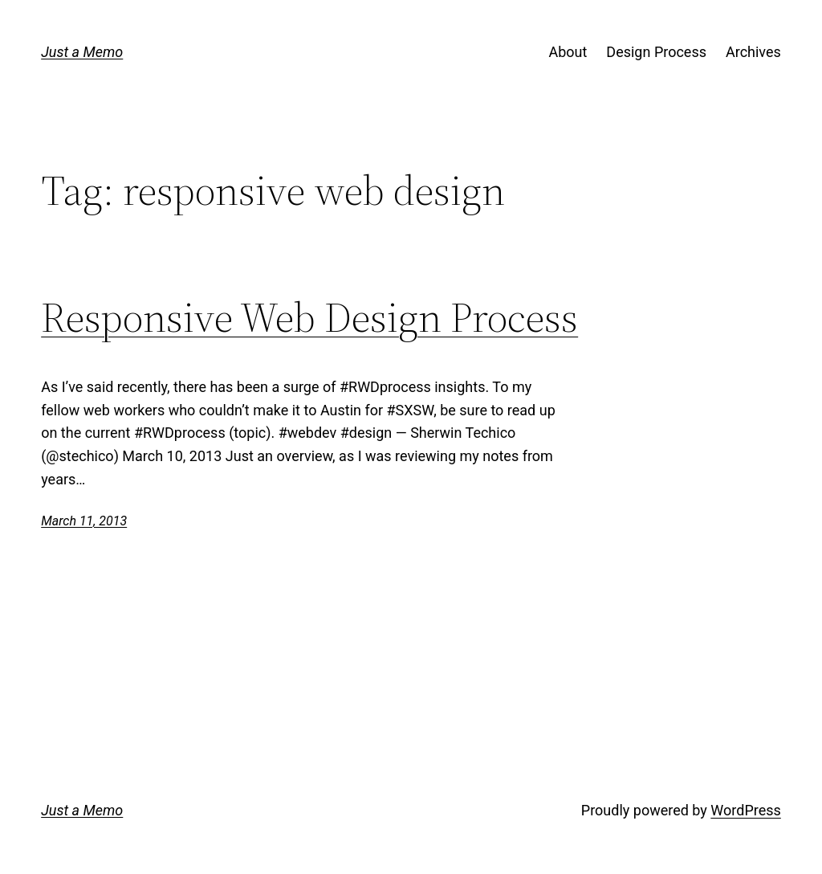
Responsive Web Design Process (309, 317)
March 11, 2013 (84, 521)
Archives (753, 51)
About (567, 51)
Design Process (656, 51)
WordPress (745, 810)
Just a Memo (82, 51)
